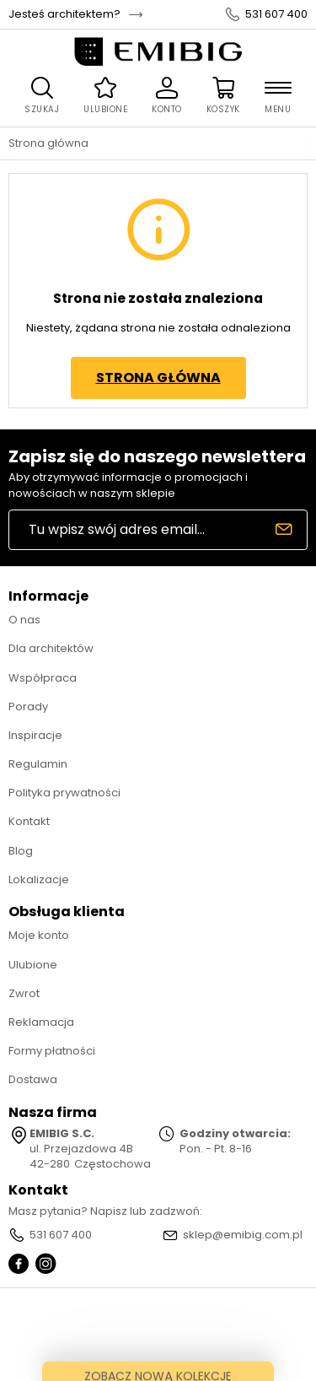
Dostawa (32, 1079)
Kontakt (29, 821)
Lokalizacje (38, 879)
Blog (20, 851)
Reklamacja (41, 1022)
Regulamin (37, 764)
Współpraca (42, 678)
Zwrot (24, 993)
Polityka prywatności (64, 793)
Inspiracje (35, 735)
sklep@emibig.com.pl (243, 1235)
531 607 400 (276, 14)
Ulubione (32, 965)
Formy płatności (51, 1051)
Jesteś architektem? (64, 14)
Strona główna (48, 143)
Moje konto (38, 935)
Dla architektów (51, 648)
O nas (24, 620)
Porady (28, 707)
